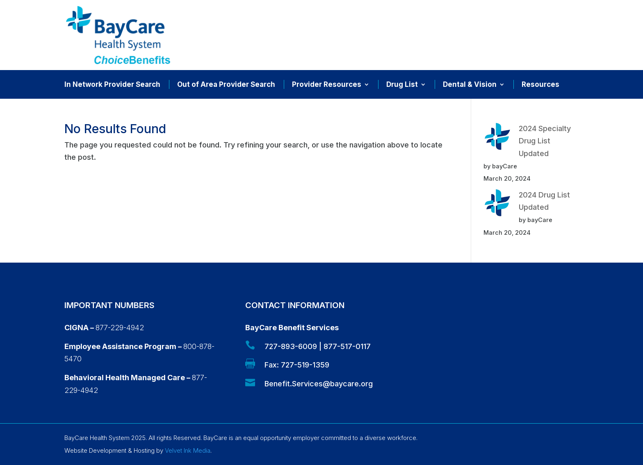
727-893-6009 (290, 346)
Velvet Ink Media (187, 450)
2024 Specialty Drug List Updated (545, 141)
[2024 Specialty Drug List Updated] (497, 138)
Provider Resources (326, 85)
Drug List (402, 85)
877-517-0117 (347, 346)
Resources (540, 85)
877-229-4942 (120, 327)
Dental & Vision (470, 85)
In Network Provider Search (112, 85)
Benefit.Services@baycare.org (318, 383)
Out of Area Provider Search (226, 85)
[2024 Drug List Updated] (497, 205)
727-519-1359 (305, 365)
